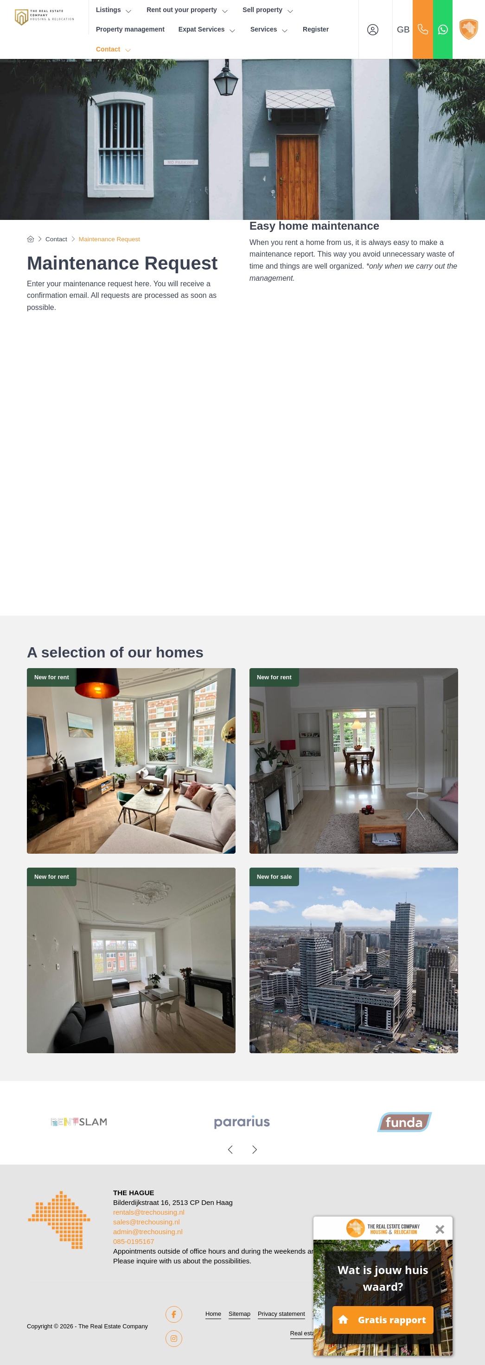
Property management (130, 29)
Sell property (268, 10)
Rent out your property (188, 10)
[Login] (375, 29)
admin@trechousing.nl (148, 1232)
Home (213, 1313)
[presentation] (231, 1149)
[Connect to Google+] (174, 1338)
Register (316, 29)
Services (269, 29)
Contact (114, 49)
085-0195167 (133, 1241)
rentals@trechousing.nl (149, 1212)
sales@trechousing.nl (146, 1222)
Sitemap (239, 1313)
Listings (114, 10)
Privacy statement (281, 1313)
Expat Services (207, 29)
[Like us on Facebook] (174, 1314)
